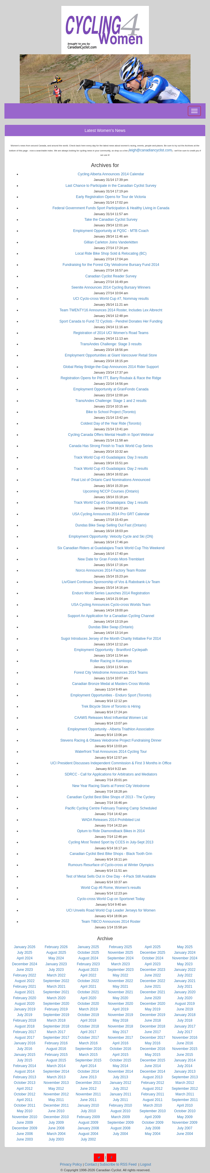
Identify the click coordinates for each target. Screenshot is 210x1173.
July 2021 (184, 986)
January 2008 (88, 1128)
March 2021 (56, 986)
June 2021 (152, 986)
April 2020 (88, 998)
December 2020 (152, 1004)
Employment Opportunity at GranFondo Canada (111, 389)
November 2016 (184, 1037)
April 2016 (120, 1043)
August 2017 (25, 1037)
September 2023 (120, 970)
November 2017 (120, 1037)
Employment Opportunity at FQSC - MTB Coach (111, 231)
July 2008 (152, 1128)
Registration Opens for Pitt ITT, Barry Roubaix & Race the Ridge (111, 378)
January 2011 (120, 1094)
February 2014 (24, 1066)
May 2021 (120, 986)
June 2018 (152, 1020)
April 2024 (24, 958)
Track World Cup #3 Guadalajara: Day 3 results (111, 457)
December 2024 (24, 964)
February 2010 (120, 1105)
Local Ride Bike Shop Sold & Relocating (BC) (110, 253)
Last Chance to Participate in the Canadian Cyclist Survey (110, 186)
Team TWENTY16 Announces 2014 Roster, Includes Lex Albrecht (111, 310)
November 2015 (184, 1049)
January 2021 (185, 981)
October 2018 (88, 1026)
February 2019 (56, 1009)
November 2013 (56, 1083)
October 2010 (185, 1111)
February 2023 (88, 964)
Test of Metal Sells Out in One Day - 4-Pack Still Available (111, 876)
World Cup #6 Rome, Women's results (111, 888)
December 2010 (56, 1117)
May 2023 (185, 964)
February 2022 (24, 975)
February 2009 (88, 1117)
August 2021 (25, 992)
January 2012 (120, 1083)
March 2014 (56, 1066)
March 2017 (56, 1032)
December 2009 (24, 1128)
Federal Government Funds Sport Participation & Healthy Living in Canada (110, 208)
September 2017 (56, 1037)
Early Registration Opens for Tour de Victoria (111, 197)
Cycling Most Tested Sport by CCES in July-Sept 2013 (110, 842)
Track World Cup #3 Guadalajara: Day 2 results (111, 469)
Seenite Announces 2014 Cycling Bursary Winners (110, 287)
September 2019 (56, 1015)
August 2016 (56, 1049)
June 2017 (152, 1032)
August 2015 (56, 1060)
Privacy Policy (71, 1164)
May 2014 (120, 1066)
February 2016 (56, 1043)
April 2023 (152, 964)
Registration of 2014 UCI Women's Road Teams (111, 333)
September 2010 (153, 1111)
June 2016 (184, 1043)
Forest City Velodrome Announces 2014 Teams (111, 672)
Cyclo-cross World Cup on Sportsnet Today (111, 899)
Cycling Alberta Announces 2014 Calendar (111, 174)
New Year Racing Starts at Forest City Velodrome (111, 786)
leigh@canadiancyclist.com (150, 150)
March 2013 (56, 1077)
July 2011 (120, 1100)
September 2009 (120, 1122)
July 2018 (184, 1020)
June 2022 (152, 975)
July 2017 (184, 1032)
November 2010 (24, 1117)
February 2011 (152, 1094)
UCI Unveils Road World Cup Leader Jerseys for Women (110, 910)
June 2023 (24, 970)
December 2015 (152, 1060)
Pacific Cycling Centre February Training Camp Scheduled (111, 808)
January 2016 (24, 1043)
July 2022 (184, 975)
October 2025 (88, 952)
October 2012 (24, 1094)
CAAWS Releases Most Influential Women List (110, 718)
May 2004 (152, 1134)
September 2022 (56, 981)
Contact (91, 1164)
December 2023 (152, 970)
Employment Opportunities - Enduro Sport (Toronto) (110, 695)
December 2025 (152, 952)
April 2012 (24, 1089)
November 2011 (88, 1094)
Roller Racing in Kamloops (111, 661)
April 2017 (88, 1032)
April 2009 (152, 1117)
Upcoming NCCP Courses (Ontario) (111, 491)
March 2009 (120, 1117)
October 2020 (88, 1004)
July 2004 (120, 1134)
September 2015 (88, 1060)
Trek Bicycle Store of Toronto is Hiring (110, 706)
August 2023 (88, 970)
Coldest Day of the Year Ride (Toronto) (111, 423)
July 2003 (56, 1139)
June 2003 (24, 1139)
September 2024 (120, 958)
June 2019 (184, 1009)
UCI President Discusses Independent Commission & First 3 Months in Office (110, 763)
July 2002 (88, 1139)
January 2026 (24, 947)
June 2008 (56, 1128)
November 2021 (120, 992)
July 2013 (120, 1077)
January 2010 (88, 1105)
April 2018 (88, 1020)
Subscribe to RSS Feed (118, 1164)
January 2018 (185, 1015)
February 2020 (24, 998)
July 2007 (184, 1128)
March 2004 (56, 1134)
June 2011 (88, 1100)
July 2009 (56, 1122)
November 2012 (56, 1094)
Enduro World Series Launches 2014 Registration (111, 593)
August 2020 (25, 1004)
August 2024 (88, 958)
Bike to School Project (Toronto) (111, 412)
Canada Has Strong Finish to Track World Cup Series (111, 446)
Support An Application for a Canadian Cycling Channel (111, 616)
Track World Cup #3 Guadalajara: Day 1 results (111, 502)
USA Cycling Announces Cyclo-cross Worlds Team (110, 605)
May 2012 (56, 1089)
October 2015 (120, 1060)
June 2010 (56, 1111)
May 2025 (185, 947)
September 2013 (185, 1077)
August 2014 (25, 1071)
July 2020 (184, 998)
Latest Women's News (105, 130)
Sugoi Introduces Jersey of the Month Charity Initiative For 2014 (111, 639)
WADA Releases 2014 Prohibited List (111, 820)
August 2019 (185, 1004)
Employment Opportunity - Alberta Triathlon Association (111, 729)
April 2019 (120, 1009)
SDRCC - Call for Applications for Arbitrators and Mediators (111, 774)
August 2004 (88, 1134)
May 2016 (152, 1043)
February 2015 (56, 1055)
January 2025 (88, 947)
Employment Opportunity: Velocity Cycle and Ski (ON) (111, 536)
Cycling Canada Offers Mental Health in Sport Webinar (111, 435)
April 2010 (185, 1105)
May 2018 (120, 1020)
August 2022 (25, 981)
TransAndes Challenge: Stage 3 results (111, 344)
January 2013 (185, 1071)
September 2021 (56, 992)
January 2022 (185, 970)
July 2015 (24, 1060)
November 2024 (184, 958)
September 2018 (56, 1026)
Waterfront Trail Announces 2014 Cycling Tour (111, 752)
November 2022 (120, 981)
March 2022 (56, 975)
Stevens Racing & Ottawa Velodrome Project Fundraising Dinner (111, 740)
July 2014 (184, 1066)
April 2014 (88, 1066)
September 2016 (88, 1049)
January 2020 (185, 992)
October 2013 (24, 1083)
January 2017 (185, 1026)
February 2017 (24, 1032)
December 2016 (152, 1049)
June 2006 (24, 1134)
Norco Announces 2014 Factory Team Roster (111, 570)
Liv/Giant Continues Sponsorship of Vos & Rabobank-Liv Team (111, 582)
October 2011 (24, 1105)
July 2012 (120, 1089)
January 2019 (24, 1009)
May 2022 (120, 975)
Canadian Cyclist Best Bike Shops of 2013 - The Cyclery (111, 797)
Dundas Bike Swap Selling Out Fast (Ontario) (111, 525)
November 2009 (184, 1122)
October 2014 (88, 1071)
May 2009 (185, 1117)
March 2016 (88, 1043)
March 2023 (120, 964)
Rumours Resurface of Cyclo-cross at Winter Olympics (111, 865)
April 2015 (120, 1055)
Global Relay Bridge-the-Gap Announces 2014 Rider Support (111, 367)
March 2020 (56, 998)
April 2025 (152, 947)
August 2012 (153, 1089)
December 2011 (56, 1105)
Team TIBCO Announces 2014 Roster (111, 922)
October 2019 (88, 1015)
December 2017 (152, 1037)
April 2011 (24, 1100)
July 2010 (88, 1111)
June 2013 (88, 1077)
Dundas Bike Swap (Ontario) (110, 627)
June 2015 (184, 1055)
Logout (145, 1164)
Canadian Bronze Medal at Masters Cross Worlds (111, 684)
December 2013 (88, 1083)
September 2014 (56, 1071)
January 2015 (24, 1055)
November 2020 (120, 1004)
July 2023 (56, 970)
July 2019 (24, 1015)
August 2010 (120, 1111)
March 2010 (152, 1105)
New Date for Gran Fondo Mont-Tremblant (111, 559)
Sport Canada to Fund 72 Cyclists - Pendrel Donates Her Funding (111, 321)
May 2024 (56, 958)
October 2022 (88, 981)
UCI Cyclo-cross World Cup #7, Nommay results (111, 299)
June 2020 (152, 998)
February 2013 (24, 1077)
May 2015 (152, 1055)
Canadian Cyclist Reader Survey (110, 276)
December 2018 (152, 1026)
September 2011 (185, 1100)
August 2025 (56, 952)
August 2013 (153, 1077)
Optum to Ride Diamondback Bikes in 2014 (111, 831)
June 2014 (152, 1066)
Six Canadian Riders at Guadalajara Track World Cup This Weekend (111, 548)
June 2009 (24, 1122)
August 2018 (25, 1026)
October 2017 (88, 1037)
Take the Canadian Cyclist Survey (110, 219)
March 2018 (56, 1020)
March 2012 (184, 1083)
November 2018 (120, 1026)
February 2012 (152, 1083)
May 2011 (56, 1100)
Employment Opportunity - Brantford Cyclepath (111, 650)
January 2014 (185, 1060)
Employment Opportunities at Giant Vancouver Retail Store (111, 355)
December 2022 (152, 981)
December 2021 (152, 992)
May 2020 (120, 998)
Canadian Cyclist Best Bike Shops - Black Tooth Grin (111, 854)
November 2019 (120, 1015)
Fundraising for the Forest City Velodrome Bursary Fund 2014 (111, 265)
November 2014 (120, 1071)
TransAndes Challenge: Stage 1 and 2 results (111, 401)
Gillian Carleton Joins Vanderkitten (111, 242)
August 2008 (120, 1128)
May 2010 (24, 1111)
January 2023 (56, 964)
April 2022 (88, 975)
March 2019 (88, 1009)
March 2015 (88, 1055)
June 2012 (88, 1089)
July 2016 (24, 1049)
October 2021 (88, 992)
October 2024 (152, 958)
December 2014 (152, 1071)
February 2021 (24, 986)
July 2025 (24, 952)
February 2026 (56, 947)
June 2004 (184, 1134)
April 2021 (88, 986)
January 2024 (185, 952)
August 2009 (88, 1122)
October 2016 (120, 1049)
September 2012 (185, 1089)
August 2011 (153, 1100)
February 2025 (120, 947)
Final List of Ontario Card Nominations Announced (111, 480)
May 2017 (120, 1032)
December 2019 (152, 1015)
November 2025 (120, 952)
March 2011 (184, 1094)
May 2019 (152, 1009)
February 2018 (24, 1020)
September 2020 (56, 1004)
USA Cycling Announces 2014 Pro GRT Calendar (111, 514)
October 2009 (152, 1122)
